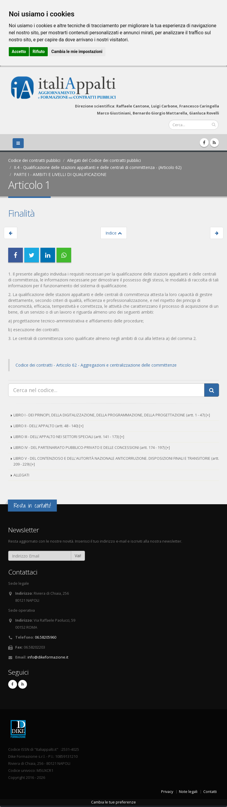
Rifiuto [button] (39, 51)
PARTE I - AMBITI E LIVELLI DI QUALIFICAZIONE (60, 174)
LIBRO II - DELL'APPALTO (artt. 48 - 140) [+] (48, 425)
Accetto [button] (19, 51)
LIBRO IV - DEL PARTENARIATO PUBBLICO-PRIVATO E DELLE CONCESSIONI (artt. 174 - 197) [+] (91, 447)
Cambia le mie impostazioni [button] (76, 51)
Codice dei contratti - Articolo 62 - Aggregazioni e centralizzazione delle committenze (96, 365)
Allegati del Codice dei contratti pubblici (104, 160)
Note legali (188, 791)
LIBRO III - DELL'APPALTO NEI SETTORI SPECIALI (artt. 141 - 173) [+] (68, 436)
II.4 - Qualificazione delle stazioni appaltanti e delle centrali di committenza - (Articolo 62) (98, 167)
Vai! (78, 555)
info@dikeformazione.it (48, 657)
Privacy (167, 791)
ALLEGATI (21, 475)
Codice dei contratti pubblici (34, 160)
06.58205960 (45, 637)
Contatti (210, 791)
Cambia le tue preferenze (113, 802)
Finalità (21, 213)
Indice (113, 233)
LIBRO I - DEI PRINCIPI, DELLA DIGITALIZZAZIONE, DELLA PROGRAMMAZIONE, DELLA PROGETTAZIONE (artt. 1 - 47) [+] (111, 415)
